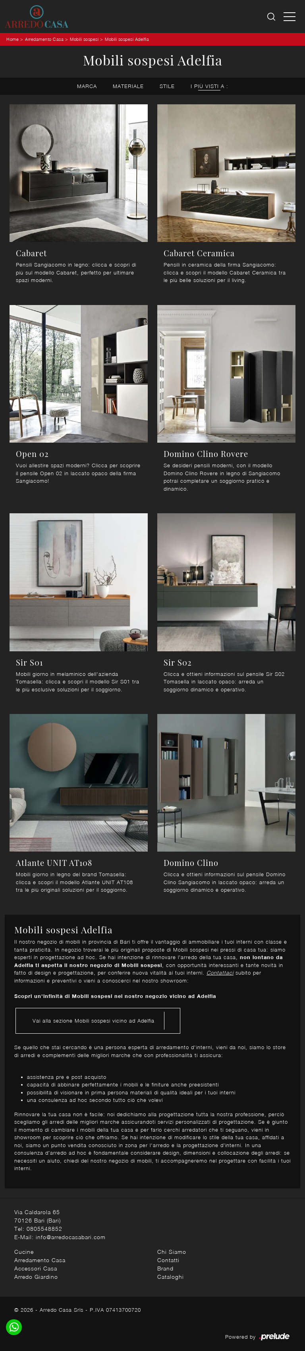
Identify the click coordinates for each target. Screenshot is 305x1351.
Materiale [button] (128, 86)
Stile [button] (167, 86)
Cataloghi (170, 1276)
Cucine (24, 1251)
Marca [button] (87, 86)
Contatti (168, 1260)
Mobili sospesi (84, 39)
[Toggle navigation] (289, 16)
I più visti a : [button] (209, 86)
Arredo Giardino (36, 1276)
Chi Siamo (171, 1251)
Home (12, 39)
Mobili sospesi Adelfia (127, 39)
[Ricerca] (272, 16)
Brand (165, 1268)
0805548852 (44, 1228)
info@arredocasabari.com (71, 1237)
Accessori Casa (35, 1268)
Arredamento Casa (44, 39)
